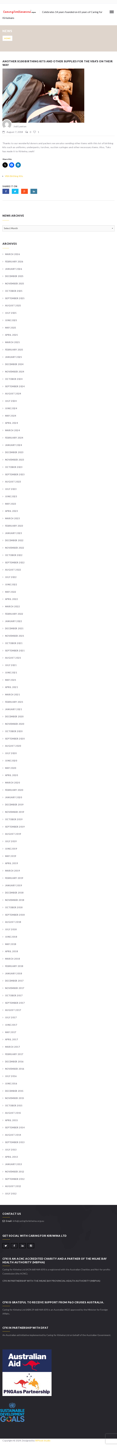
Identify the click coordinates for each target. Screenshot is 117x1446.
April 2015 (11, 1120)
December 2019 (14, 804)
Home (7, 38)
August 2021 (13, 657)
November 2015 (14, 1098)
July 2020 (11, 753)
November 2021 (14, 636)
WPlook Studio (42, 1440)
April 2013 (11, 1157)
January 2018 (13, 973)
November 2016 (14, 1068)
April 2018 (11, 951)
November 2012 (14, 1171)
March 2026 (12, 254)
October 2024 (14, 379)
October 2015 (14, 1105)
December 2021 (14, 628)
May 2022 (10, 592)
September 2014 (15, 1127)
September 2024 (15, 386)
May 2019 (10, 856)
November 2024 (14, 371)
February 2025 (14, 349)
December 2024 (14, 364)
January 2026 (13, 269)
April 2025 (11, 335)
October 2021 (14, 643)
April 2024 (11, 423)
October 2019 (14, 819)
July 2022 (11, 577)
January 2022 (13, 621)
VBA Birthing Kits (14, 176)
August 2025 (13, 305)
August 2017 (13, 1010)
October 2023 (14, 467)
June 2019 (11, 848)
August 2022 (13, 569)
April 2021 (11, 687)
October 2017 (14, 995)
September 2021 (15, 650)
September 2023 (15, 474)
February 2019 (14, 878)
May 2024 (10, 415)
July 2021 (11, 665)
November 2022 (14, 547)
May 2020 (10, 768)
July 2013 (11, 1149)
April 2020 (11, 775)
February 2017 (14, 1054)
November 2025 (14, 283)
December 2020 (14, 716)
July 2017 (11, 1017)
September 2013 (15, 1142)
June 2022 (11, 584)
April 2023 (11, 511)
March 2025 (12, 342)
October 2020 (14, 731)
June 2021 (11, 672)
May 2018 (10, 944)
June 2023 (11, 496)
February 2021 (14, 702)
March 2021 (12, 694)
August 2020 (13, 746)
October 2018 (14, 907)
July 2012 (11, 1193)
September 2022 (15, 562)
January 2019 (13, 885)
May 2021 (10, 680)
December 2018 (14, 892)
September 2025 (15, 298)
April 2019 (11, 863)
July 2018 (11, 929)
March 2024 (12, 430)
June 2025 (11, 320)
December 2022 (14, 540)
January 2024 (13, 445)
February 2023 (14, 525)
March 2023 (12, 518)
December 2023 (14, 452)
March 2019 (12, 870)
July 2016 (11, 1076)
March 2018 (12, 958)
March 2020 (12, 782)
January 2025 (13, 357)
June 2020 (11, 760)
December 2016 (14, 1061)
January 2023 (13, 533)
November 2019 (14, 812)
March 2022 (12, 606)
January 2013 (13, 1164)
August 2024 (13, 393)
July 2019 (11, 841)
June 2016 (11, 1083)
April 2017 (11, 1039)
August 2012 (13, 1186)
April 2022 (11, 599)
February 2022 (14, 614)
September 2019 (15, 826)
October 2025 (14, 291)
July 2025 (11, 313)
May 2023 (10, 504)
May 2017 (10, 1032)
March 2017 (12, 1047)
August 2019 (13, 834)
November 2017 (14, 988)
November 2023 (14, 459)
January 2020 (13, 797)
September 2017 (15, 1003)
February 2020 (14, 790)
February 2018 (14, 966)
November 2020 (14, 724)
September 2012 (15, 1179)
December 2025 (14, 276)
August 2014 (13, 1135)
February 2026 (14, 261)
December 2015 (14, 1091)
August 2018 (13, 922)
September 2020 (15, 738)
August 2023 (13, 481)
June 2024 (11, 408)
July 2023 (11, 489)
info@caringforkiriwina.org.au (28, 1221)
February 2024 (14, 437)
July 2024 (11, 401)
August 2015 (13, 1113)
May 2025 (10, 327)
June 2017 (11, 1025)
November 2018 (14, 900)
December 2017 (14, 980)
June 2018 (11, 936)
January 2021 (13, 709)
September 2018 (15, 914)
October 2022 (14, 555)
